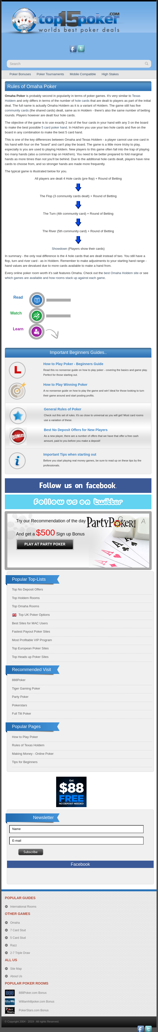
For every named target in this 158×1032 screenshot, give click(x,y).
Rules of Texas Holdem (28, 745)
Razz (13, 945)
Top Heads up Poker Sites (30, 657)
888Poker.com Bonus (32, 992)
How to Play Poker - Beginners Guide (73, 364)
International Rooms (23, 906)
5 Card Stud (18, 938)
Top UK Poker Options (31, 615)
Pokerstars (19, 705)
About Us (16, 976)
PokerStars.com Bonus (33, 1010)
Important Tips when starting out (69, 454)
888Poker (19, 680)
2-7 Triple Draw (20, 953)
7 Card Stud (18, 930)
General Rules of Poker (62, 409)
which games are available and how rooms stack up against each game (55, 278)
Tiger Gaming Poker (26, 688)
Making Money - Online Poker (32, 754)
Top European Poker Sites (30, 648)
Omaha (15, 922)
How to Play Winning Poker (65, 385)
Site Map (16, 968)
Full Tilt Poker (21, 713)
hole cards (82, 100)
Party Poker (20, 697)
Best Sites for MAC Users (30, 623)
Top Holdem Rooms (26, 598)
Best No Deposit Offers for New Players (75, 430)
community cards (17, 110)
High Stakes (110, 74)
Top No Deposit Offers (27, 589)
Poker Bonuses (20, 74)
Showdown (59, 248)
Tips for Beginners (24, 762)
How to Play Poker (25, 737)
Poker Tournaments (50, 74)
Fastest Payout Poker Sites (31, 631)
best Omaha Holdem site (121, 273)
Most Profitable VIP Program (32, 640)
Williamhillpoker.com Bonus (36, 1001)
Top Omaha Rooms (25, 606)
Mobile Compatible (83, 74)
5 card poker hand (54, 127)
